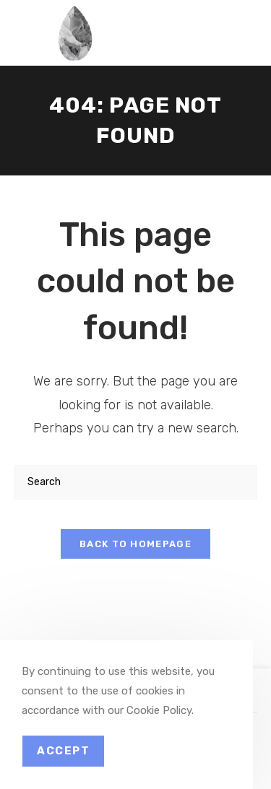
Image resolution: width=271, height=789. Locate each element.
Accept (63, 750)
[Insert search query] (136, 482)
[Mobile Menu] (233, 25)
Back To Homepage (135, 544)
